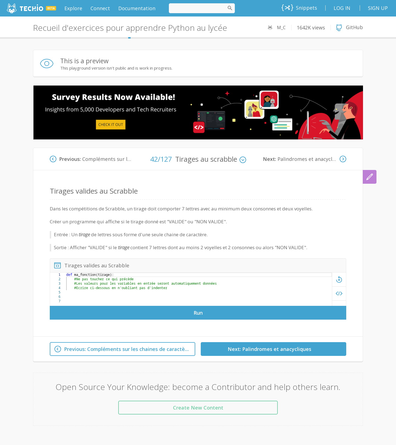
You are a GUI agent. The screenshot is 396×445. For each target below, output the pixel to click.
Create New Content (198, 407)
